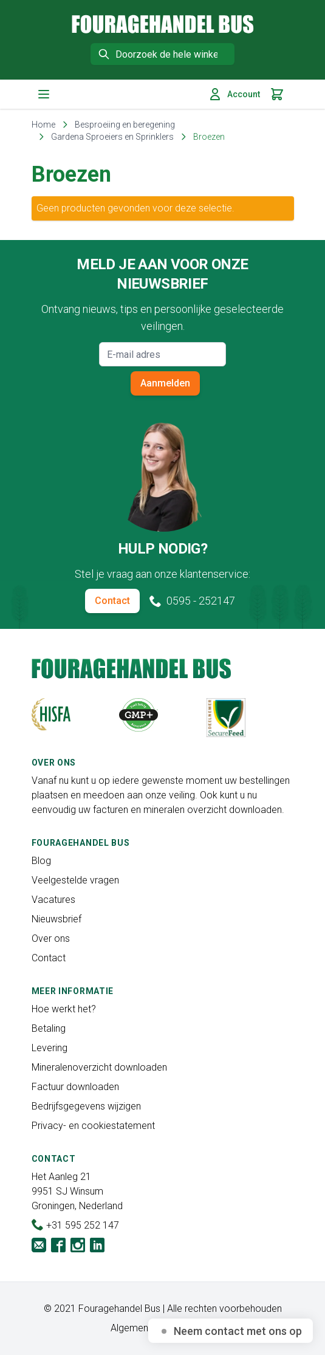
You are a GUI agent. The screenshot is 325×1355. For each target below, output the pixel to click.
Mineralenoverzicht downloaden (99, 1067)
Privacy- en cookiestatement (93, 1125)
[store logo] (163, 24)
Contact (112, 600)
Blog (41, 860)
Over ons (51, 938)
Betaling (49, 1028)
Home (43, 124)
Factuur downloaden (75, 1087)
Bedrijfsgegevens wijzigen (86, 1106)
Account (234, 94)
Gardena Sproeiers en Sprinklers (112, 137)
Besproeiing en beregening (125, 124)
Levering (49, 1048)
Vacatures (53, 899)
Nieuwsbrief (56, 919)
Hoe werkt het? (64, 1009)
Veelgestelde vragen (75, 880)
